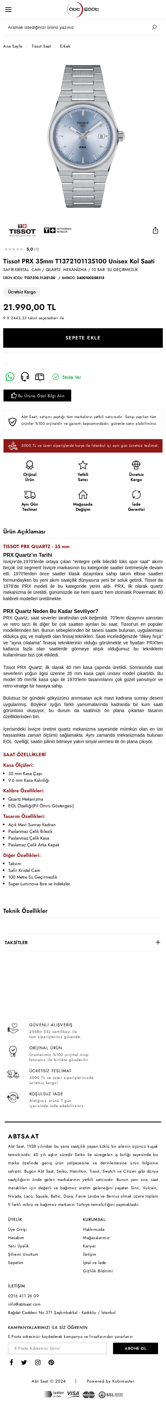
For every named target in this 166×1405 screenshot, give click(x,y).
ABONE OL (135, 1348)
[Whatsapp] (10, 377)
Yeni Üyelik (18, 1246)
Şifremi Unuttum (23, 1254)
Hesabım (16, 1238)
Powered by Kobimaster (110, 1381)
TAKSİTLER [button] (16, 942)
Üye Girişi (17, 1229)
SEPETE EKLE (83, 337)
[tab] (83, 942)
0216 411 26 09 (23, 1296)
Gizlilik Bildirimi (98, 1271)
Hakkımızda (93, 1229)
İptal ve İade (94, 1263)
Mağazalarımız (96, 1238)
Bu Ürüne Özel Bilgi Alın (37, 396)
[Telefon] (25, 377)
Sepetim (15, 1263)
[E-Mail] (40, 377)
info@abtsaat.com (24, 1304)
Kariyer (89, 1246)
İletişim (89, 1254)
